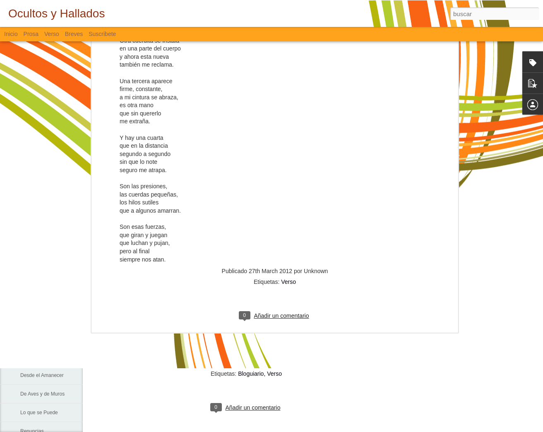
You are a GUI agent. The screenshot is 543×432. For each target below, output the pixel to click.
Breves (74, 34)
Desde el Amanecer (42, 375)
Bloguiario (251, 373)
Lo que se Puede (39, 412)
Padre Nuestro (36, 319)
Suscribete (102, 34)
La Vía (27, 338)
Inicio (11, 34)
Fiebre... (29, 282)
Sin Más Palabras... (41, 301)
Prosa (31, 34)
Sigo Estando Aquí (40, 357)
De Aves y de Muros (42, 394)
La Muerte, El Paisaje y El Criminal (58, 263)
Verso (288, 137)
